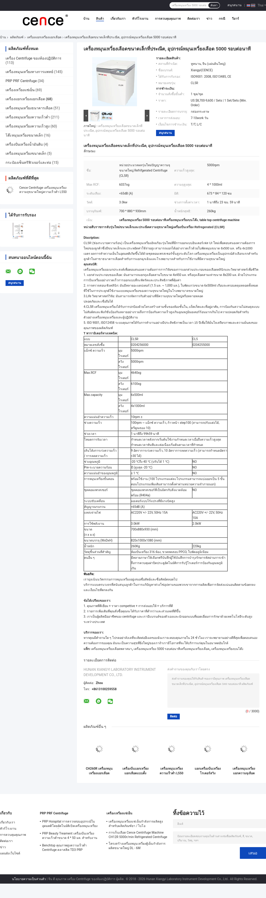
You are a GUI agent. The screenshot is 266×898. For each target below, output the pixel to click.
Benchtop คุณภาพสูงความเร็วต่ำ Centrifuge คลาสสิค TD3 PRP (64, 848)
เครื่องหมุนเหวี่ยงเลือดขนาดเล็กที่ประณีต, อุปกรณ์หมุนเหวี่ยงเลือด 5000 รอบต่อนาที (114, 130)
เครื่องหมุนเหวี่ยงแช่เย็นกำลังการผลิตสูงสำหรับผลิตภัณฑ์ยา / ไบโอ (136, 824)
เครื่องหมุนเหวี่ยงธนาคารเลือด (29, 108)
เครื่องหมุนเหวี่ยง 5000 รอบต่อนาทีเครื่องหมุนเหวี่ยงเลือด (171, 649)
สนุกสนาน (234, 5)
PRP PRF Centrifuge (21, 81)
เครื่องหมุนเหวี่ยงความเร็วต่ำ (28, 117)
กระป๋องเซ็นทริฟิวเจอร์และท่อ (28, 162)
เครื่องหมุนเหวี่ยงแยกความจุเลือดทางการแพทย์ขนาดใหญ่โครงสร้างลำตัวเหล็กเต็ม (244, 771)
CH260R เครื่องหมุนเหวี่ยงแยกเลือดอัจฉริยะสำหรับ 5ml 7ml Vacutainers (99, 771)
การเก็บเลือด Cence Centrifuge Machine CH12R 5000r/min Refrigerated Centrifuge (138, 835)
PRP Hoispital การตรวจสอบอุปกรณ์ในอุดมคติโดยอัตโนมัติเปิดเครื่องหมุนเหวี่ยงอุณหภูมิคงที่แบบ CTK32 (70, 824)
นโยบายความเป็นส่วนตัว (29, 879)
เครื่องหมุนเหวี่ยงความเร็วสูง (28, 126)
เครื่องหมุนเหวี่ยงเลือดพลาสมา (111, 649)
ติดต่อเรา (193, 18)
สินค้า (100, 18)
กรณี (222, 18)
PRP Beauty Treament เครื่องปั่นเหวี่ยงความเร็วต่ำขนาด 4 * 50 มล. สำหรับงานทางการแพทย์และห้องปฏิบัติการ (69, 836)
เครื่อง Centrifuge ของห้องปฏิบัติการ (33, 58)
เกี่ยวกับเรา (118, 18)
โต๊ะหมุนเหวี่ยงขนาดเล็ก (24, 135)
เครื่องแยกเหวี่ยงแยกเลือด (44, 37)
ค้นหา (214, 5)
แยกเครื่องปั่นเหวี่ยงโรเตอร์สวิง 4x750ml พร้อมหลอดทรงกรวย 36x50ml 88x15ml (208, 771)
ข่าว (209, 18)
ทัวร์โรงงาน (140, 18)
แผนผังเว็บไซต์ (10, 853)
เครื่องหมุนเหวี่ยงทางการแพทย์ (29, 72)
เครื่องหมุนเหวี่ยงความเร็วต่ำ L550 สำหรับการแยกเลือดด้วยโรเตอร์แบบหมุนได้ (171, 771)
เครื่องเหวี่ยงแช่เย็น (20, 90)
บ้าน (86, 18)
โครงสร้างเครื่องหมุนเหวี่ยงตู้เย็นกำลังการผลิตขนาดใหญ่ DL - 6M (137, 846)
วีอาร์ (235, 18)
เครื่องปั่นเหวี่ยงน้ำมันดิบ (24, 144)
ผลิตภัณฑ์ (16, 37)
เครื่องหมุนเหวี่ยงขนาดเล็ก (26, 153)
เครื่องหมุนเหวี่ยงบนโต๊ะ (227, 649)
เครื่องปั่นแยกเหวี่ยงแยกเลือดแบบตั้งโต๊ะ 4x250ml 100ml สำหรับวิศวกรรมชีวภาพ (135, 771)
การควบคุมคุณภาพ (168, 18)
